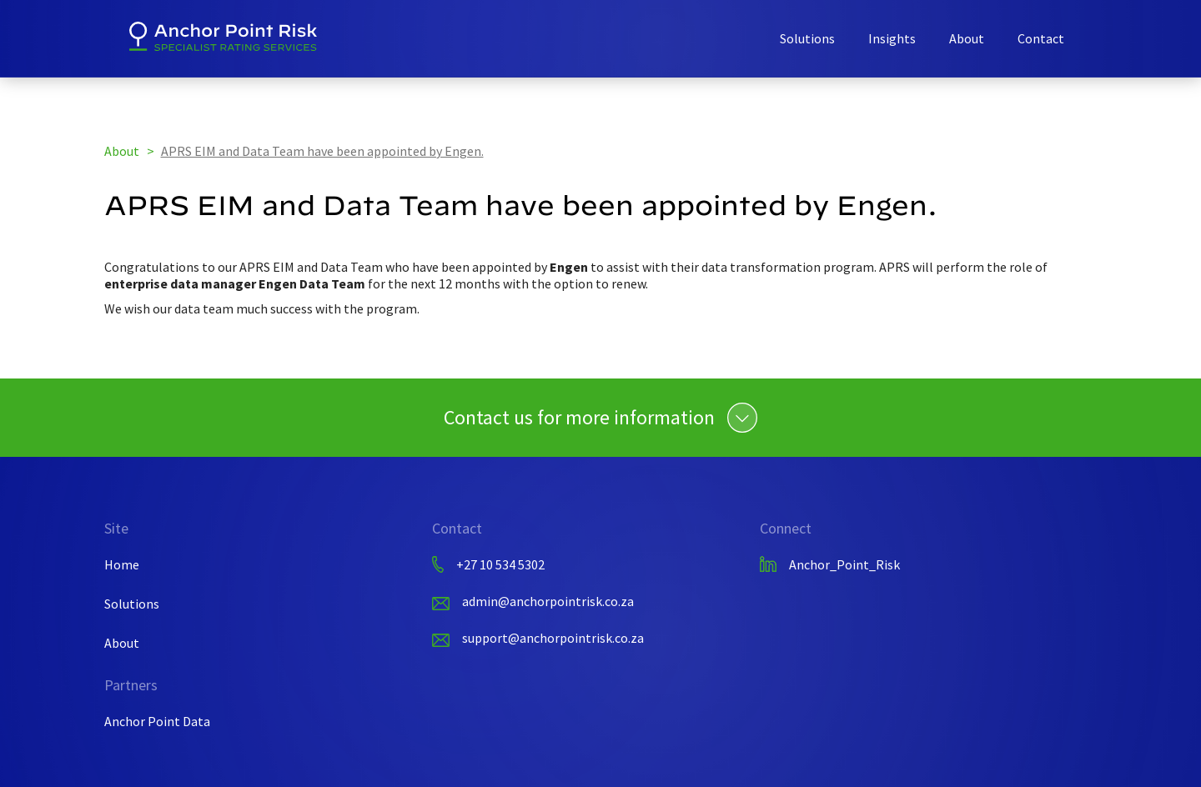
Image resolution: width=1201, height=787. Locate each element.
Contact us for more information (579, 417)
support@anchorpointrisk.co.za (553, 637)
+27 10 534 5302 (500, 564)
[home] (223, 36)
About (966, 38)
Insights (892, 38)
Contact (1041, 38)
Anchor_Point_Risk (844, 564)
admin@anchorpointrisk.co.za (548, 601)
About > (130, 151)
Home (121, 564)
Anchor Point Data (157, 721)
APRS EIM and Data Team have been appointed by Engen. (322, 151)
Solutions (807, 38)
